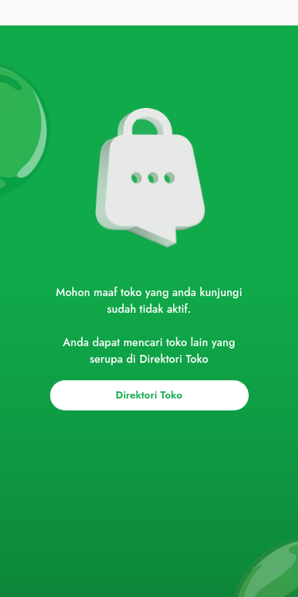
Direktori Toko (149, 394)
